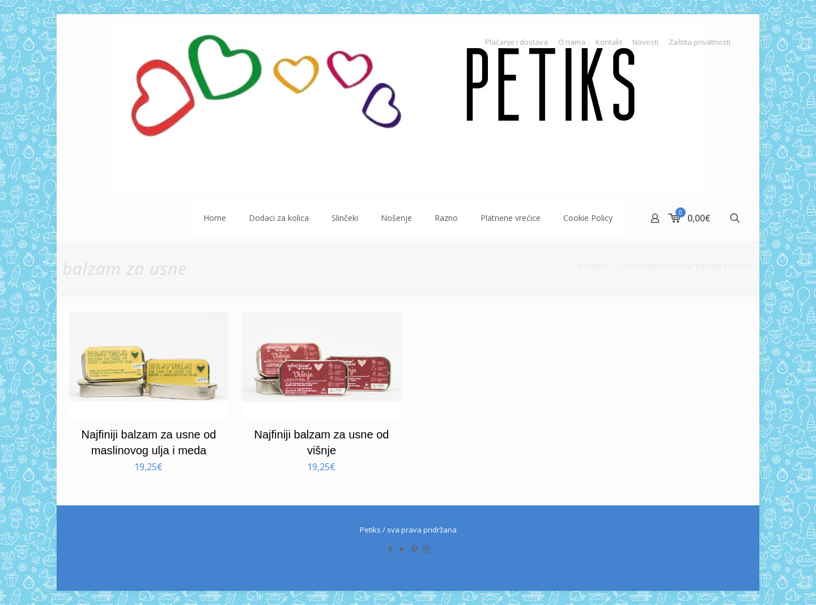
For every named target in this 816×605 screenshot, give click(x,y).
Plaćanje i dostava (516, 42)
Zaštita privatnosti (699, 42)
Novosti (645, 42)
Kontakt (609, 42)
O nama (571, 42)
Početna (593, 266)
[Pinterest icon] (414, 549)
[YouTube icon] (402, 549)
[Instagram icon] (426, 549)
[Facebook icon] (390, 549)
